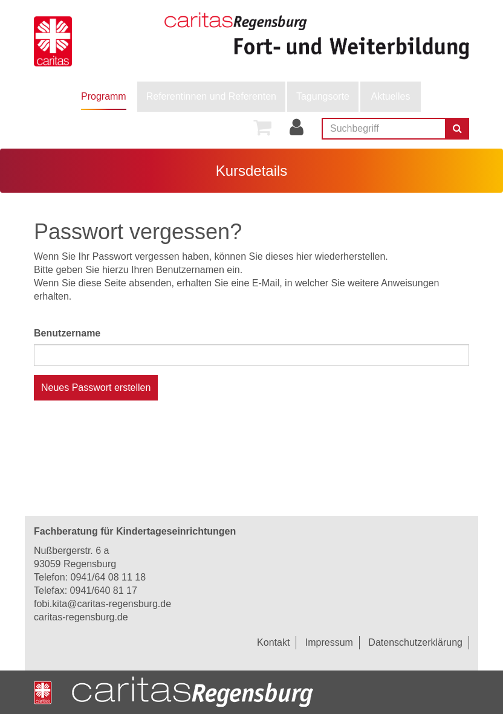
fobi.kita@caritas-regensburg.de (102, 604)
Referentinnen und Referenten (211, 96)
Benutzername (67, 333)
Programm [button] (103, 96)
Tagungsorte (322, 96)
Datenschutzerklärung (415, 642)
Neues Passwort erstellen (96, 387)
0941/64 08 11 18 (108, 577)
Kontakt (273, 642)
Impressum (329, 642)
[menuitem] (103, 97)
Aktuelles (391, 96)
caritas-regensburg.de (81, 617)
